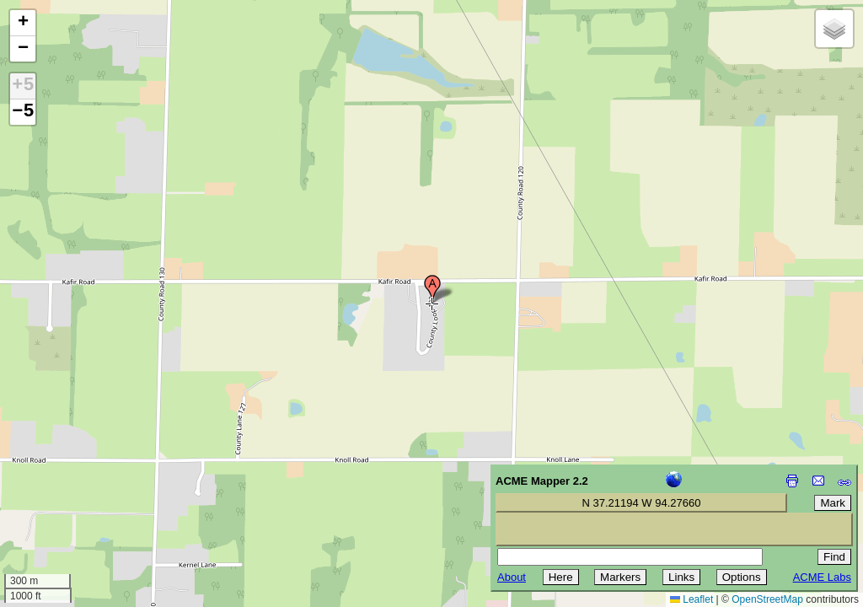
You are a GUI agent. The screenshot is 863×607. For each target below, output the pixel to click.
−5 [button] (23, 112)
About (511, 577)
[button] (432, 289)
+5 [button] (23, 86)
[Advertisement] (89, 487)
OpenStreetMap (767, 599)
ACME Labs (822, 577)
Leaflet (691, 599)
